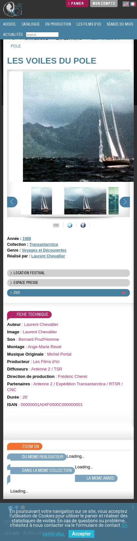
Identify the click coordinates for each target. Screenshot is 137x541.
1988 (26, 238)
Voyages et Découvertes (44, 250)
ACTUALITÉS (12, 34)
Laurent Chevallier (48, 256)
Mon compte (103, 3)
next (125, 202)
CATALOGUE (30, 24)
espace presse (26, 282)
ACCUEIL (9, 24)
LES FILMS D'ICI (88, 24)
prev (12, 202)
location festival (29, 273)
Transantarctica (43, 244)
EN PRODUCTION (57, 24)
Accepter (81, 533)
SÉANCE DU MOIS (119, 24)
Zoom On (30, 446)
